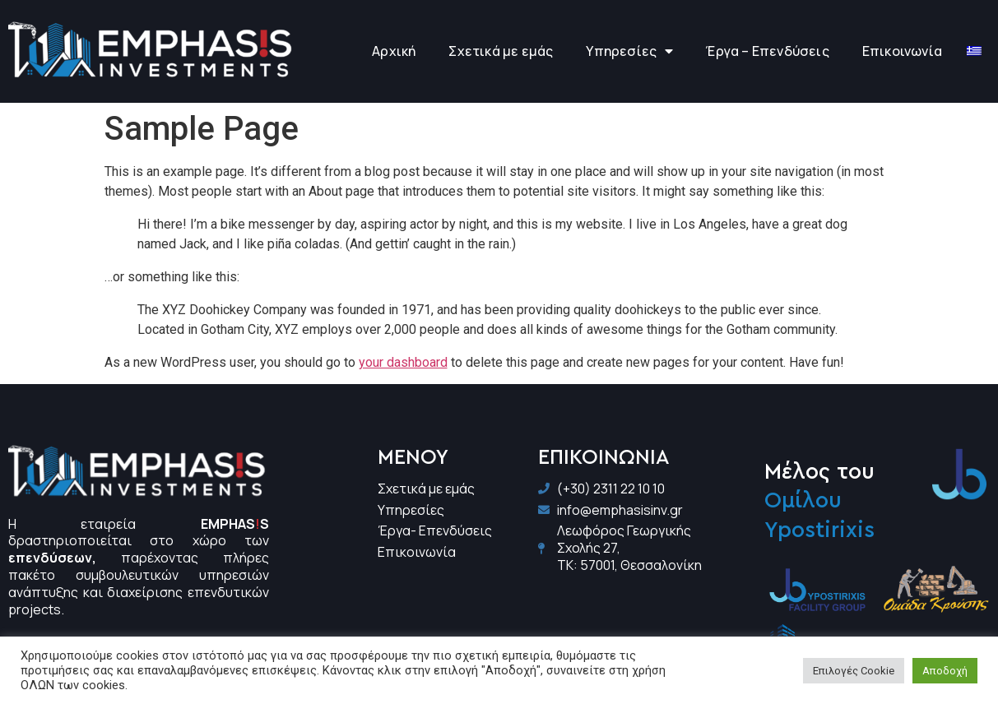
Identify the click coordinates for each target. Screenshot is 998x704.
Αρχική (393, 51)
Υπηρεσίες (629, 51)
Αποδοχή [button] (945, 671)
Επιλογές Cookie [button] (853, 671)
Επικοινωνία (902, 51)
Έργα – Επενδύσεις (767, 51)
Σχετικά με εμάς (500, 51)
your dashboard (403, 362)
